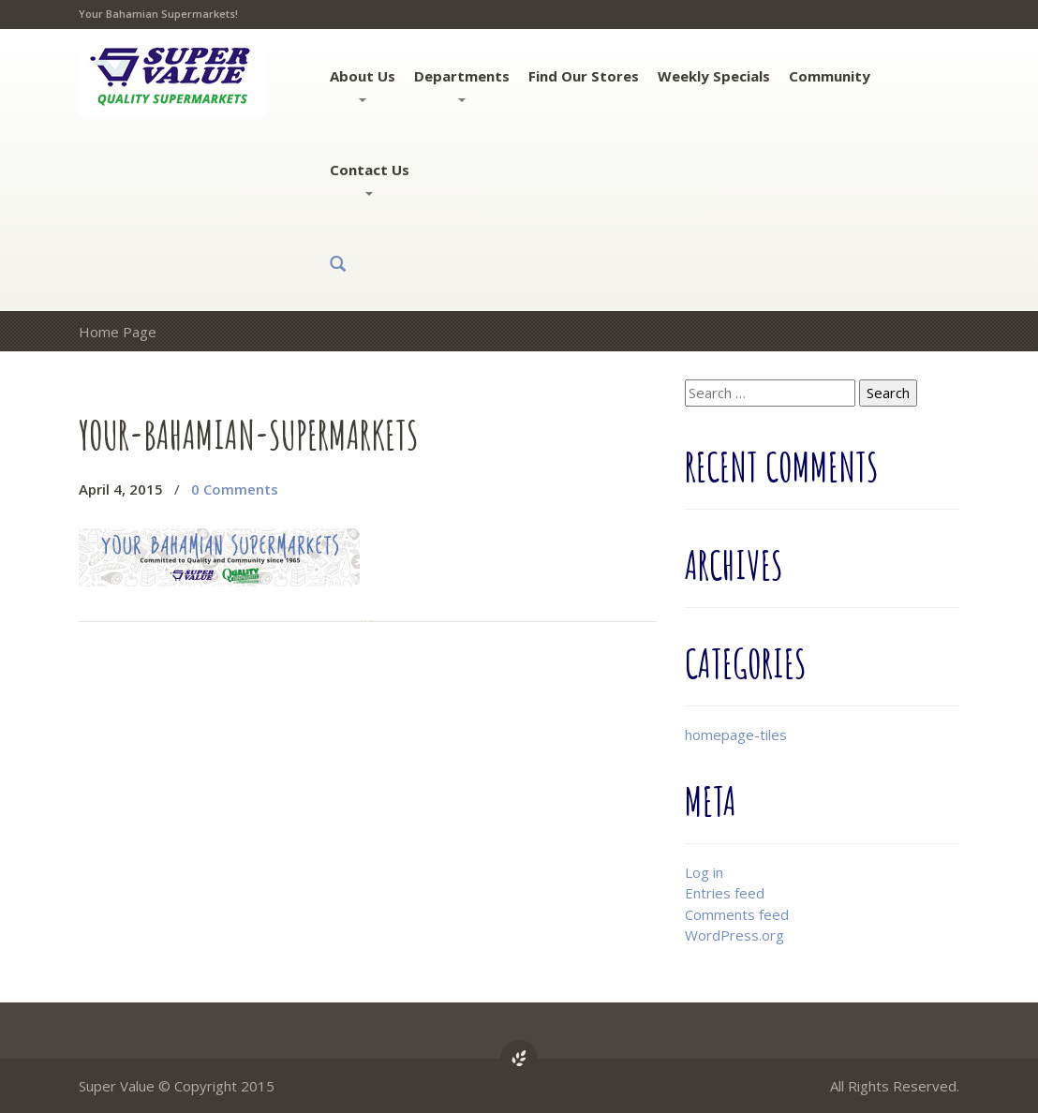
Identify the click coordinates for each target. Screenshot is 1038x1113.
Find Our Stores (583, 76)
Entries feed (724, 892)
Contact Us (369, 178)
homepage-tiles (736, 734)
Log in (704, 872)
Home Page (117, 331)
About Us (362, 84)
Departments (462, 84)
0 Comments (234, 489)
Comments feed (737, 914)
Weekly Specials (714, 76)
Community (829, 76)
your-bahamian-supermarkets (249, 434)
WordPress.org (734, 935)
